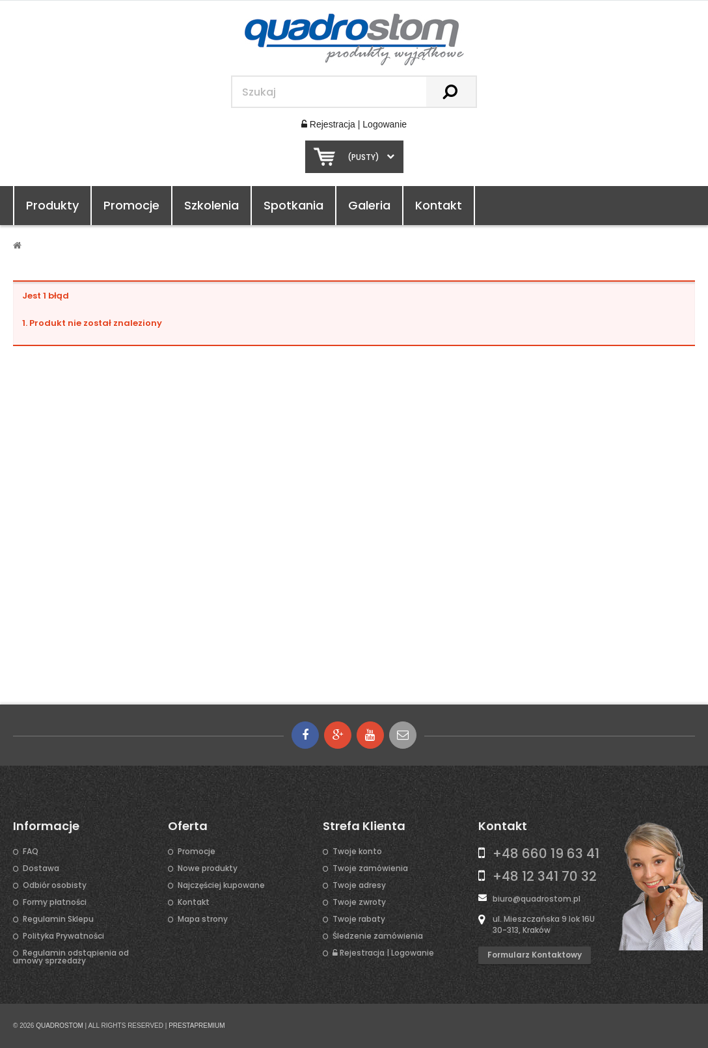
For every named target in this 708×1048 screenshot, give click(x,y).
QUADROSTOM (59, 1025)
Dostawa (41, 868)
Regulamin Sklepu (58, 919)
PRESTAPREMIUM (197, 1025)
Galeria (369, 205)
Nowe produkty (208, 868)
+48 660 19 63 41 (546, 853)
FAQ (30, 851)
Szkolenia (211, 205)
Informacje (46, 826)
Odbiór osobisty (55, 885)
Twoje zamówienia (370, 868)
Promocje (131, 205)
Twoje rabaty (359, 919)
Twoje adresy (359, 885)
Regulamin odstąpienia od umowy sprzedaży (71, 957)
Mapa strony (203, 919)
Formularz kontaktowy (534, 954)
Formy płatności (55, 902)
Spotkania (293, 205)
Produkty (52, 205)
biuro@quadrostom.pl (536, 898)
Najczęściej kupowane (221, 885)
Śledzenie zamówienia (378, 936)
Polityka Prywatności (63, 936)
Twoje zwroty (359, 902)
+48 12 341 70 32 (545, 876)
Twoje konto (357, 851)
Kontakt (438, 205)
